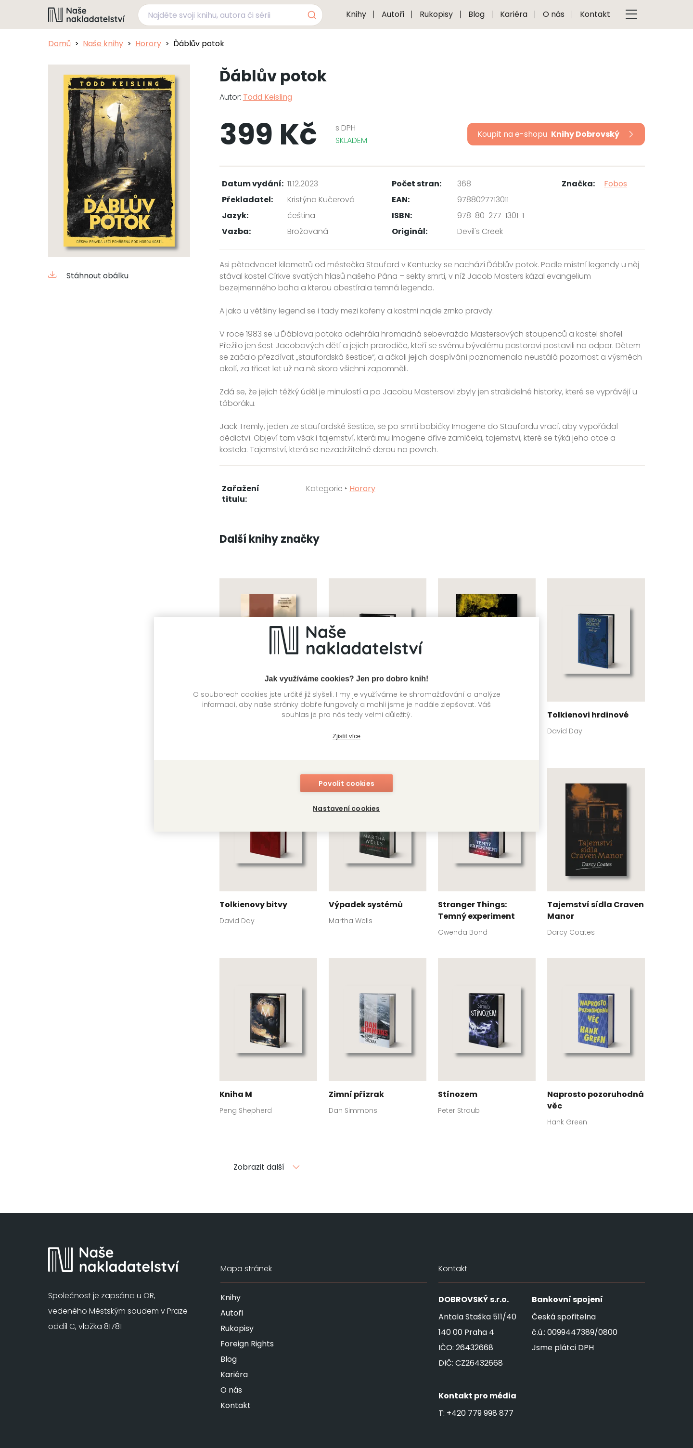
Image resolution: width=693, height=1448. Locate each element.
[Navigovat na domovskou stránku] (86, 14)
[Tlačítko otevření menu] (631, 14)
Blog (476, 14)
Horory (148, 43)
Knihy (356, 14)
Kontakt (595, 14)
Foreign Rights (247, 1343)
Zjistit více (346, 736)
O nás (554, 14)
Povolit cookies (346, 783)
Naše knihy (103, 43)
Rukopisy (436, 14)
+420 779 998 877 (480, 1413)
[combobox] (230, 15)
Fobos (615, 183)
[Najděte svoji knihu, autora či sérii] (219, 15)
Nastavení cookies (346, 808)
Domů (59, 43)
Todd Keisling (267, 97)
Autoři (393, 14)
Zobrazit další (266, 1167)
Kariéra (513, 14)
